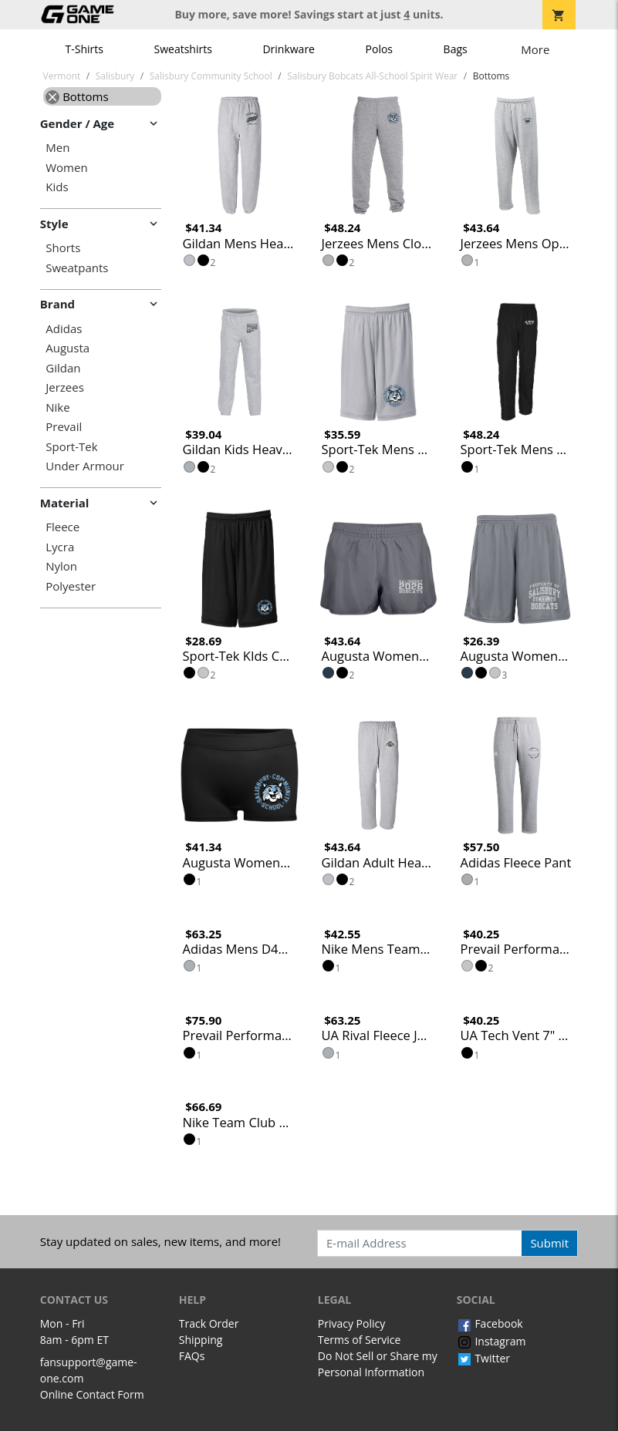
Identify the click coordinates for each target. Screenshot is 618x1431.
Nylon (61, 566)
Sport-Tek (71, 446)
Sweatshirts (183, 49)
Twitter (483, 1358)
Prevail (64, 426)
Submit (549, 1243)
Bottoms (77, 96)
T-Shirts (84, 49)
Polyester (71, 586)
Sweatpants (77, 267)
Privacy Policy (351, 1323)
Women (66, 167)
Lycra (60, 547)
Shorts (63, 247)
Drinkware (288, 49)
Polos (379, 49)
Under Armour (85, 466)
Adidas (64, 328)
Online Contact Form (92, 1394)
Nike (57, 407)
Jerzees (65, 387)
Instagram (491, 1341)
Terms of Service (359, 1339)
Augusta (67, 348)
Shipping (201, 1339)
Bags (456, 49)
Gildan (63, 368)
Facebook (490, 1323)
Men (57, 147)
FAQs (192, 1356)
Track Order (209, 1323)
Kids (57, 187)
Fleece (62, 527)
